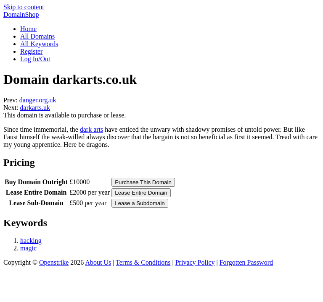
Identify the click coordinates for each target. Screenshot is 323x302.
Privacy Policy (195, 262)
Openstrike (54, 262)
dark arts (91, 129)
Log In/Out (35, 58)
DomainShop (21, 14)
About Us (98, 262)
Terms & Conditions (143, 262)
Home (28, 28)
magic (28, 248)
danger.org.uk (37, 100)
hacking (31, 240)
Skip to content (23, 6)
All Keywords (39, 43)
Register (31, 51)
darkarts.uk (35, 107)
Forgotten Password (246, 262)
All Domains (37, 36)
